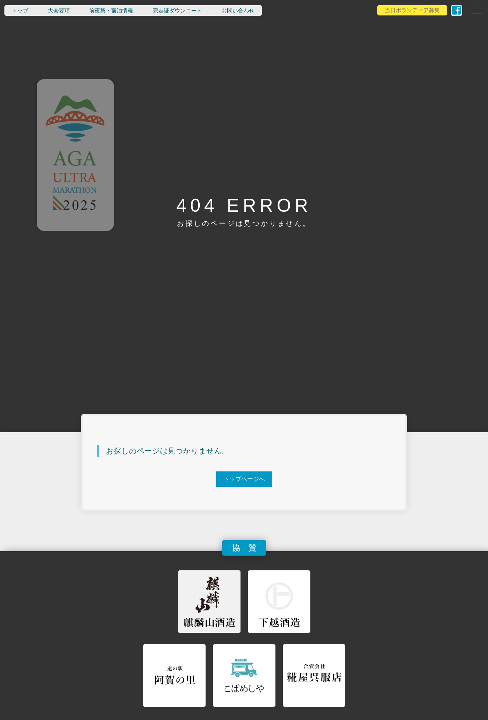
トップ (20, 10)
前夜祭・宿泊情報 (111, 10)
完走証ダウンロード (177, 10)
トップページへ (244, 479)
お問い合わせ (237, 10)
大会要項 (59, 10)
